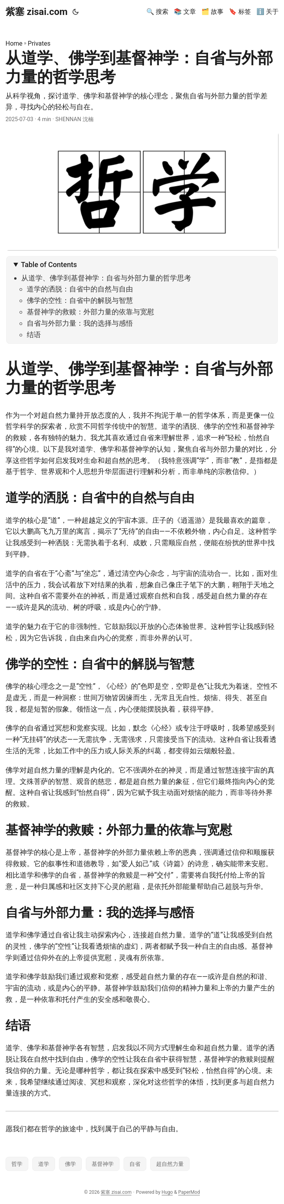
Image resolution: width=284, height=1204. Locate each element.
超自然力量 (170, 1164)
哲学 (16, 1164)
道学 (43, 1164)
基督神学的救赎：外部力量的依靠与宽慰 (90, 312)
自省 (134, 1164)
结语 (34, 334)
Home (14, 43)
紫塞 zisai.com (37, 11)
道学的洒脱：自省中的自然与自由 (80, 289)
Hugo (167, 1192)
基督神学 (103, 1164)
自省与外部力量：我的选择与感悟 (80, 323)
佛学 (70, 1164)
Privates (39, 43)
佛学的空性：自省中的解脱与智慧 (80, 300)
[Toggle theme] (75, 12)
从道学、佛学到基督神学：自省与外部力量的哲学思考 (106, 278)
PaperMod (189, 1192)
